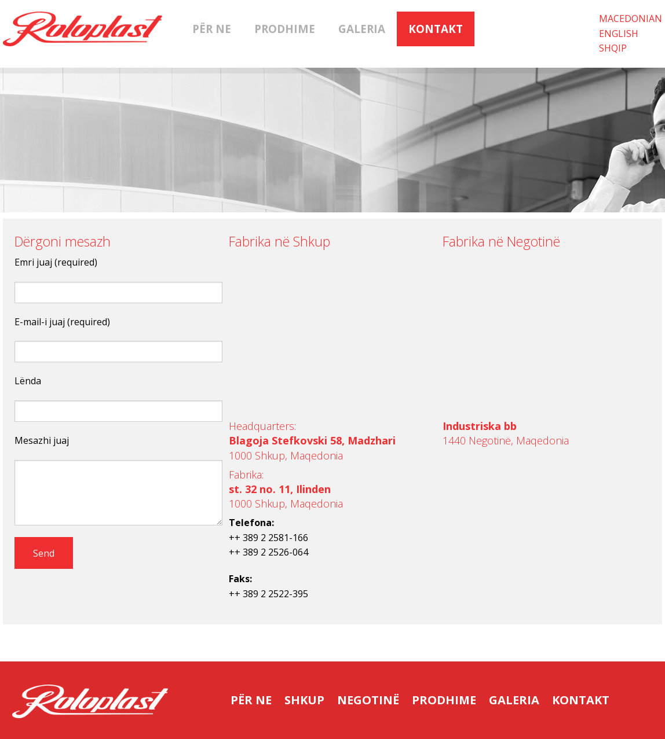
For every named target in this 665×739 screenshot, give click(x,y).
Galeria (361, 28)
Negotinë (368, 700)
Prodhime (284, 28)
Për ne (211, 28)
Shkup (304, 700)
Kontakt (435, 28)
